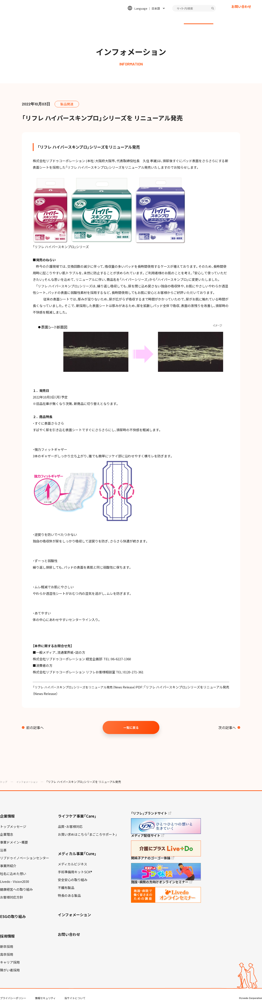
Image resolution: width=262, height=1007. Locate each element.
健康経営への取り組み (16, 889)
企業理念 (6, 834)
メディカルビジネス (72, 864)
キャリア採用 (10, 962)
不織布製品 (66, 887)
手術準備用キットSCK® (75, 872)
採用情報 (169, 18)
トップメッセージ (13, 826)
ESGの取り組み (144, 18)
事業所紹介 (8, 865)
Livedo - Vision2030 (14, 881)
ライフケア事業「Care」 (77, 816)
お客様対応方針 (11, 897)
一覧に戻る (131, 727)
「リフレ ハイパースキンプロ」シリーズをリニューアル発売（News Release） (88, 687)
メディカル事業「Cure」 (77, 853)
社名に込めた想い (13, 873)
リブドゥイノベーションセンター (24, 858)
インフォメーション (198, 18)
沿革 (3, 850)
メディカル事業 (114, 18)
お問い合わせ (241, 14)
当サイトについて (74, 998)
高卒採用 (6, 954)
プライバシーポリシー (13, 998)
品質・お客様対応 (70, 826)
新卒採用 (6, 946)
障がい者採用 (10, 970)
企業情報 (59, 18)
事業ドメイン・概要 (14, 842)
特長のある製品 (69, 895)
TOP (246, 989)
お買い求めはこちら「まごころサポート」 (87, 834)
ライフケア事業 (84, 18)
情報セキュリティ (45, 998)
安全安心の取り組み (72, 879)
